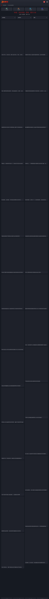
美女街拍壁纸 (11, 5)
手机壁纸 (4, 5)
